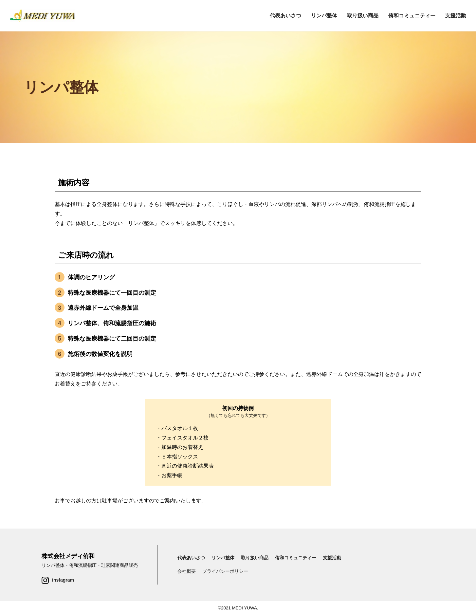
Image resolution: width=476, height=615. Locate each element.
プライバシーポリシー (225, 571)
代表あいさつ (285, 15)
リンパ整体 (324, 15)
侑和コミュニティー (411, 15)
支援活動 (455, 15)
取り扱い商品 (362, 15)
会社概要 (186, 571)
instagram (63, 580)
